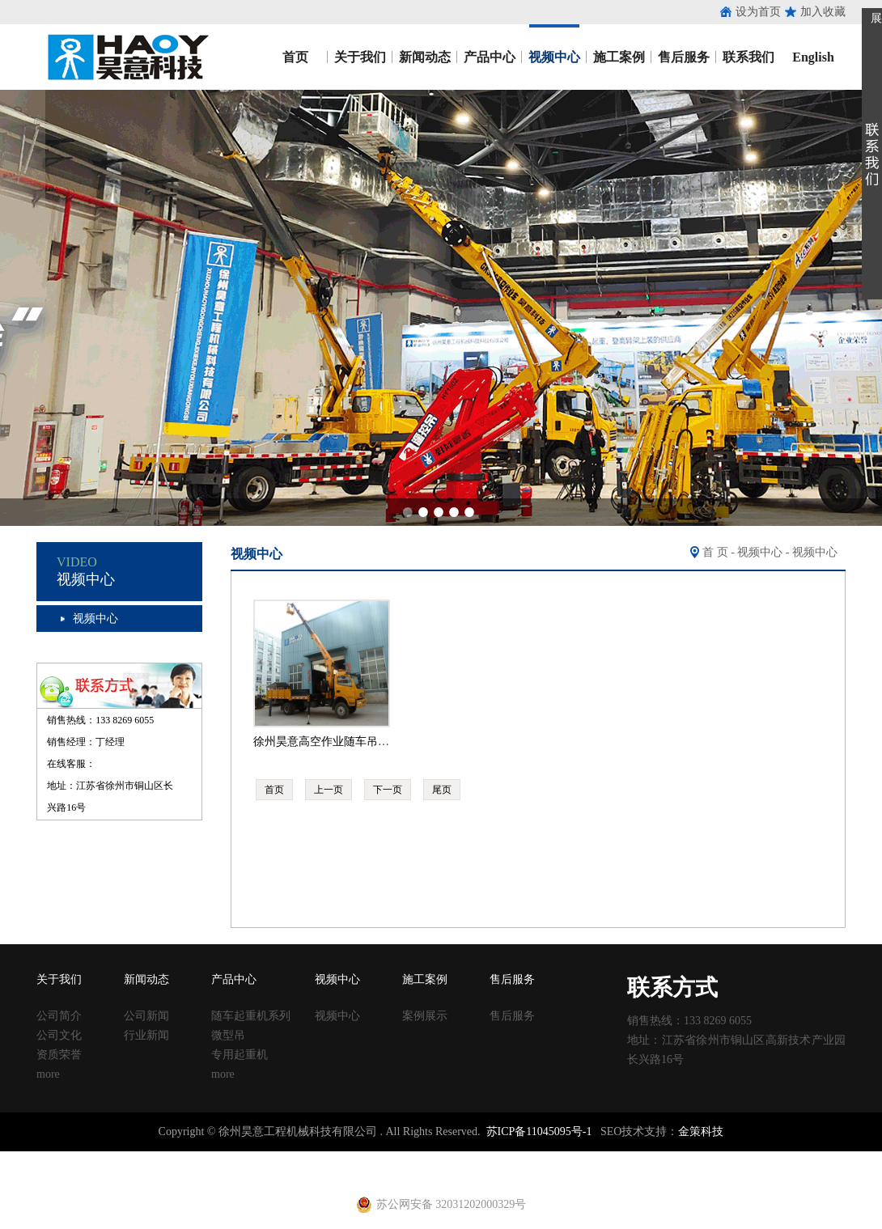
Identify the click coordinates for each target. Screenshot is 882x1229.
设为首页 (758, 12)
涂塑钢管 (226, 1158)
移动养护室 (583, 1158)
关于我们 (360, 57)
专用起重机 (239, 1055)
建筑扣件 (373, 1158)
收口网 (187, 1158)
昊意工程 (125, 57)
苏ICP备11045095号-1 (539, 1131)
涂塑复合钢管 (283, 1158)
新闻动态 (425, 57)
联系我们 (748, 57)
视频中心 (554, 57)
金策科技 (700, 1131)
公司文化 (59, 1035)
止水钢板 (22, 1158)
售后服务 (684, 57)
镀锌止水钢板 (782, 1158)
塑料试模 (453, 1158)
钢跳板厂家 (674, 1158)
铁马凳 (413, 1158)
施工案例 (619, 57)
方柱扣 (493, 1158)
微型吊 (228, 1035)
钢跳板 (629, 1158)
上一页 (328, 789)
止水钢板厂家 (79, 1158)
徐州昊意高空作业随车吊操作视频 (338, 741)
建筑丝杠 (532, 1158)
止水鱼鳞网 (141, 1158)
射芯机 (329, 1173)
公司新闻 (146, 1016)
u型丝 (207, 1173)
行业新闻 (146, 1035)
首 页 (715, 552)
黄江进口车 (283, 1173)
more (48, 1074)
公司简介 (59, 1016)
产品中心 (489, 57)
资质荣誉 (59, 1055)
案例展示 (424, 1016)
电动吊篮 (402, 1173)
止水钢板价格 (45, 1173)
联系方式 (672, 987)
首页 (295, 57)
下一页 (387, 789)
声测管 (334, 1158)
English (813, 57)
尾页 (442, 789)
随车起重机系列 (250, 1016)
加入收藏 (823, 12)
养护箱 (238, 1173)
